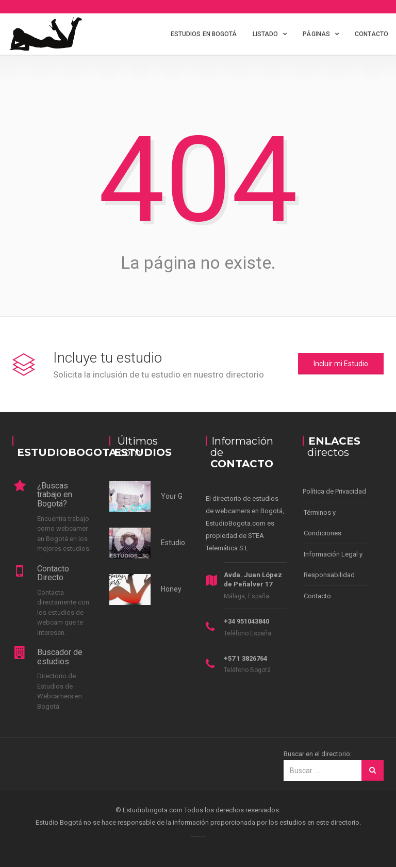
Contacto (371, 34)
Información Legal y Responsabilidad (333, 564)
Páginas (316, 34)
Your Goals (178, 496)
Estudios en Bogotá (204, 34)
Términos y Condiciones (322, 523)
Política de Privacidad (334, 491)
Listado (265, 34)
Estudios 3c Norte (189, 542)
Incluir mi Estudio (341, 363)
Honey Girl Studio (188, 589)
